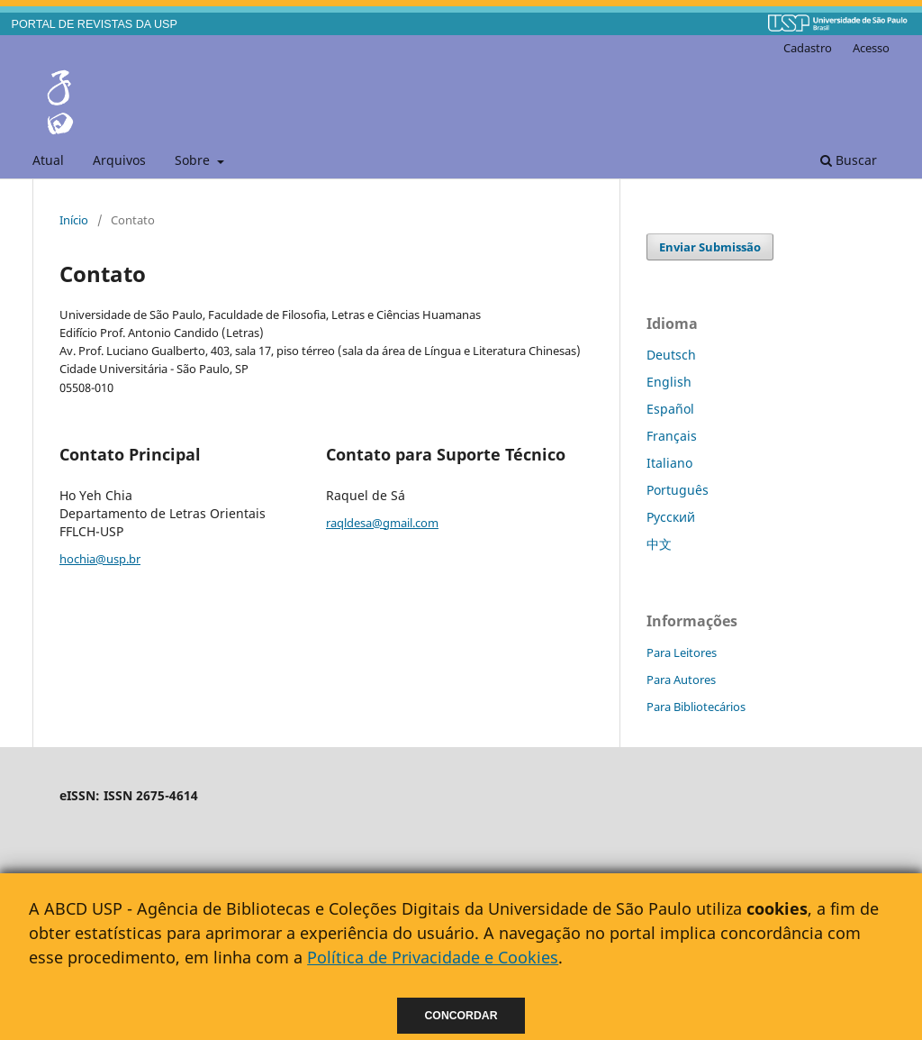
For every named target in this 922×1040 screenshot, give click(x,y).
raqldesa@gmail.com (382, 523)
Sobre (194, 160)
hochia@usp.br (99, 559)
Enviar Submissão (710, 247)
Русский (670, 516)
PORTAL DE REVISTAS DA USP (94, 24)
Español (670, 408)
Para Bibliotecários (696, 706)
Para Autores (681, 679)
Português (677, 489)
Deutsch (671, 354)
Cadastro (807, 48)
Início (73, 220)
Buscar (848, 160)
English (669, 381)
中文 (659, 543)
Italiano (669, 462)
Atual (48, 160)
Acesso (871, 48)
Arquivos (119, 160)
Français (671, 435)
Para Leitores (681, 652)
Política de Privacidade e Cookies (432, 957)
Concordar (461, 1015)
